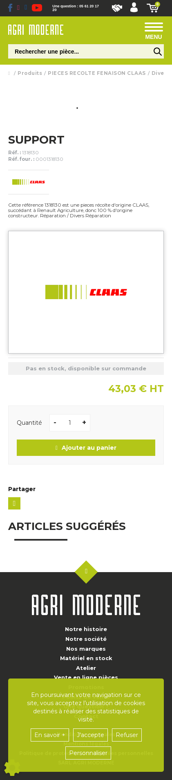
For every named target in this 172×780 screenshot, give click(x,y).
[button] (134, 8)
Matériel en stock (86, 658)
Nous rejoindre (117, 8)
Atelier (86, 668)
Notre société (86, 639)
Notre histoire (86, 629)
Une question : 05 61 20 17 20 (75, 8)
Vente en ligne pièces (86, 677)
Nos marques (86, 648)
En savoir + (49, 735)
